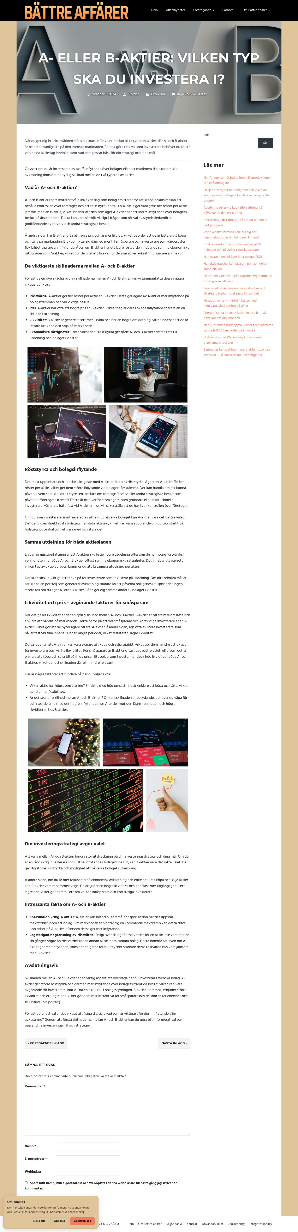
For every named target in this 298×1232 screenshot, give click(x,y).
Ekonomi (228, 10)
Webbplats (33, 1172)
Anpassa (59, 1221)
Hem (154, 10)
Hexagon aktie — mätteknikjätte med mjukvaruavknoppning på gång (230, 303)
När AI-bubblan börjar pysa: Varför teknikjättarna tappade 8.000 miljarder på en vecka (238, 328)
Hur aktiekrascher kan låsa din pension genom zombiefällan (236, 266)
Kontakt (192, 1224)
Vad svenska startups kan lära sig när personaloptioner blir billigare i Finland (231, 235)
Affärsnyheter (175, 10)
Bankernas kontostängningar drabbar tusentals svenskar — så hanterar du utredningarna (237, 352)
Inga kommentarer (192, 94)
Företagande (204, 10)
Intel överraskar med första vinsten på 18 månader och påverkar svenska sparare (232, 247)
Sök (206, 135)
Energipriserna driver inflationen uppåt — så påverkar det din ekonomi (235, 315)
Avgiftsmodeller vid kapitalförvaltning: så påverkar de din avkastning (233, 210)
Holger (133, 94)
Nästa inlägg (173, 1043)
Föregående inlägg (47, 1043)
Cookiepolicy (236, 1224)
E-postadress (36, 1159)
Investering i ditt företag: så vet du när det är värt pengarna (236, 222)
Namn (30, 1146)
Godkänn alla (82, 1221)
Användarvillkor (212, 1224)
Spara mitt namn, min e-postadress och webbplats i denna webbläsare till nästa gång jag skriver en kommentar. (101, 1186)
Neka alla (39, 1221)
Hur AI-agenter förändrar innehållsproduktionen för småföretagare (238, 180)
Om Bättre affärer (256, 10)
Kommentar (35, 1086)
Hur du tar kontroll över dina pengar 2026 (233, 257)
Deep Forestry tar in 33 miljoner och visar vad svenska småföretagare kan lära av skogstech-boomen (236, 195)
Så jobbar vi (174, 1224)
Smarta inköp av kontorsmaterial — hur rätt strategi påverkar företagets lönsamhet (234, 291)
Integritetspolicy (261, 1224)
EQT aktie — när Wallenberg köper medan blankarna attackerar (233, 340)
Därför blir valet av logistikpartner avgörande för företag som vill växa (238, 278)
